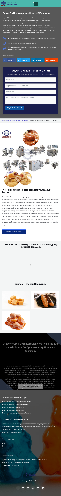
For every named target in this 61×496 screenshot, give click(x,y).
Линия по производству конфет (14, 397)
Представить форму (14, 108)
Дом (2, 120)
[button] (9, 60)
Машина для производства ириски (16, 120)
